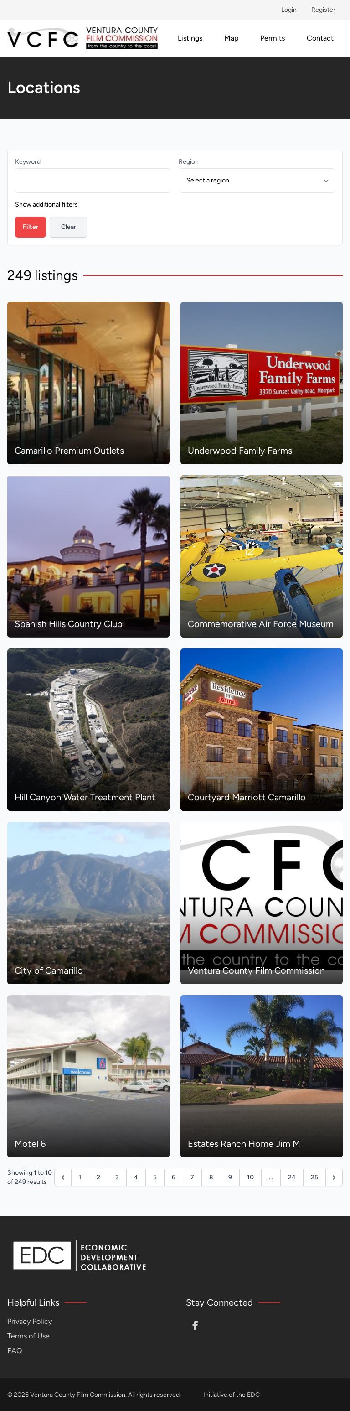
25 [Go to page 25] (314, 1177)
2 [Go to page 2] (98, 1177)
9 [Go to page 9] (230, 1177)
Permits (272, 38)
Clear (68, 227)
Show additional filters (46, 204)
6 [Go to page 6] (173, 1177)
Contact (320, 38)
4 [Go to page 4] (136, 1177)
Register (323, 10)
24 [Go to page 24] (292, 1177)
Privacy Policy (29, 1321)
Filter (30, 227)
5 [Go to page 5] (155, 1177)
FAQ (14, 1350)
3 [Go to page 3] (117, 1177)
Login (289, 10)
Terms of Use (28, 1336)
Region (189, 162)
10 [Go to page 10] (250, 1177)
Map (231, 38)
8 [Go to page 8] (211, 1177)
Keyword (28, 162)
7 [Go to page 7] (192, 1177)
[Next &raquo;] (334, 1177)
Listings (190, 38)
